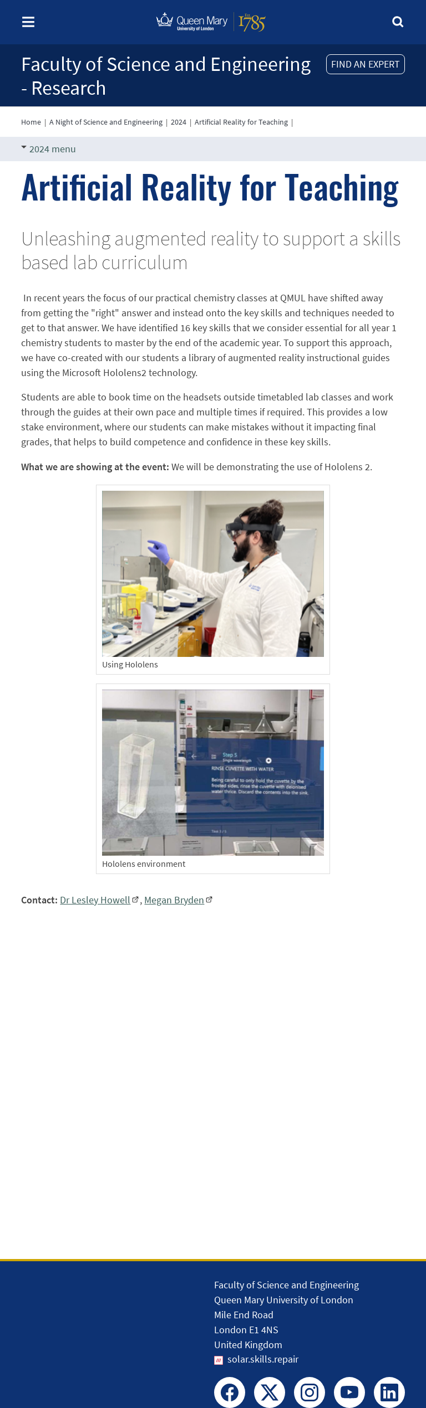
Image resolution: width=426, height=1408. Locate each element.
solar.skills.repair (262, 1359)
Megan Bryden (174, 899)
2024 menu (48, 148)
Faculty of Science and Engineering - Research (166, 76)
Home (31, 122)
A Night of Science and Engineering (106, 122)
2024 (178, 122)
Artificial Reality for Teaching (241, 122)
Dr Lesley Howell (95, 899)
